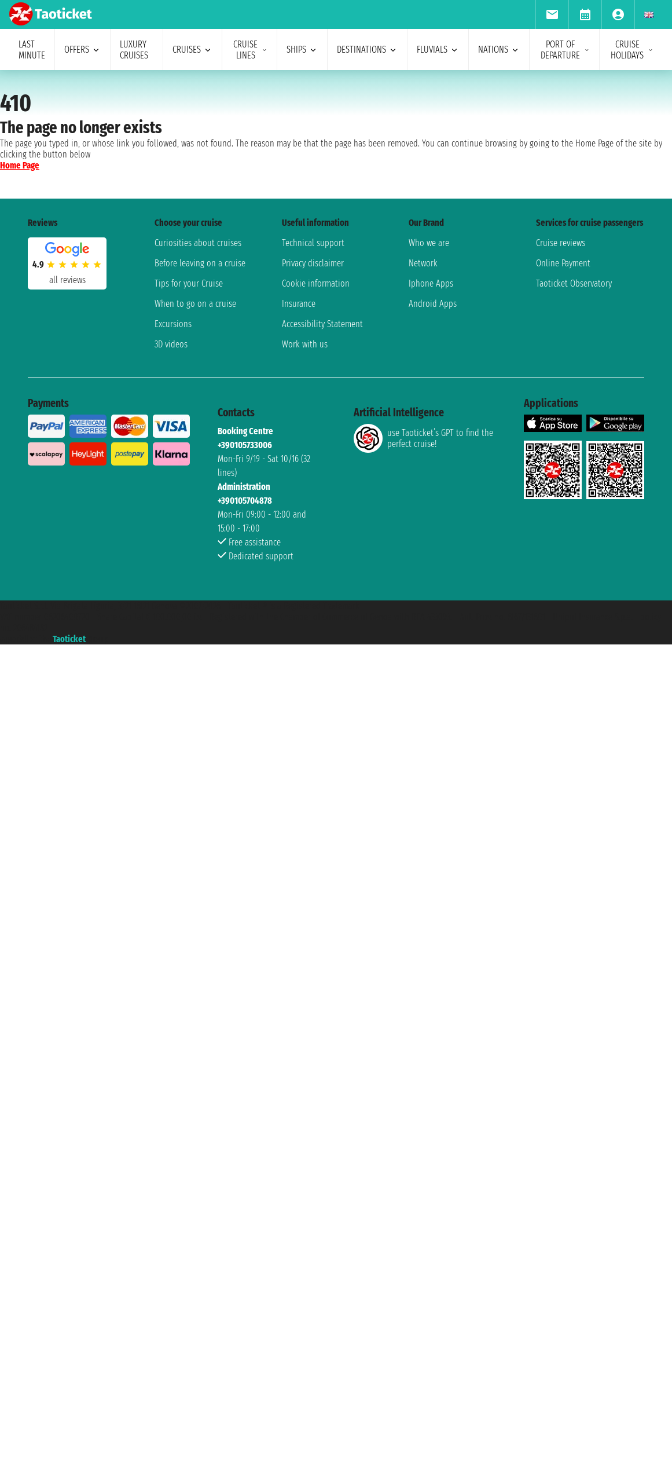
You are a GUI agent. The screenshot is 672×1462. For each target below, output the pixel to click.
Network (423, 263)
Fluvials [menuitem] (438, 49)
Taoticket (69, 638)
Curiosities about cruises (198, 242)
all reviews (67, 279)
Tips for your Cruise (189, 283)
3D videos (171, 344)
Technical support (313, 242)
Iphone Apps (431, 283)
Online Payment (563, 263)
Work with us (305, 344)
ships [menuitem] (302, 49)
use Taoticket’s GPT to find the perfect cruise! (423, 438)
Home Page (19, 165)
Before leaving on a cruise (200, 263)
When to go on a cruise (195, 303)
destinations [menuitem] (367, 49)
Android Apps (433, 303)
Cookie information (316, 283)
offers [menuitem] (82, 49)
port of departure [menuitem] (565, 50)
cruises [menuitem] (192, 49)
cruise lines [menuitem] (250, 50)
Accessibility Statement (322, 323)
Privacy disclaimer (313, 263)
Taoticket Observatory (574, 283)
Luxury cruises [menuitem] (134, 50)
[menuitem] (551, 14)
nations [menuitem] (499, 49)
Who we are (429, 242)
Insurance (298, 303)
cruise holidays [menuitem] (632, 50)
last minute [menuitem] (32, 50)
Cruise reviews (560, 242)
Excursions (173, 323)
